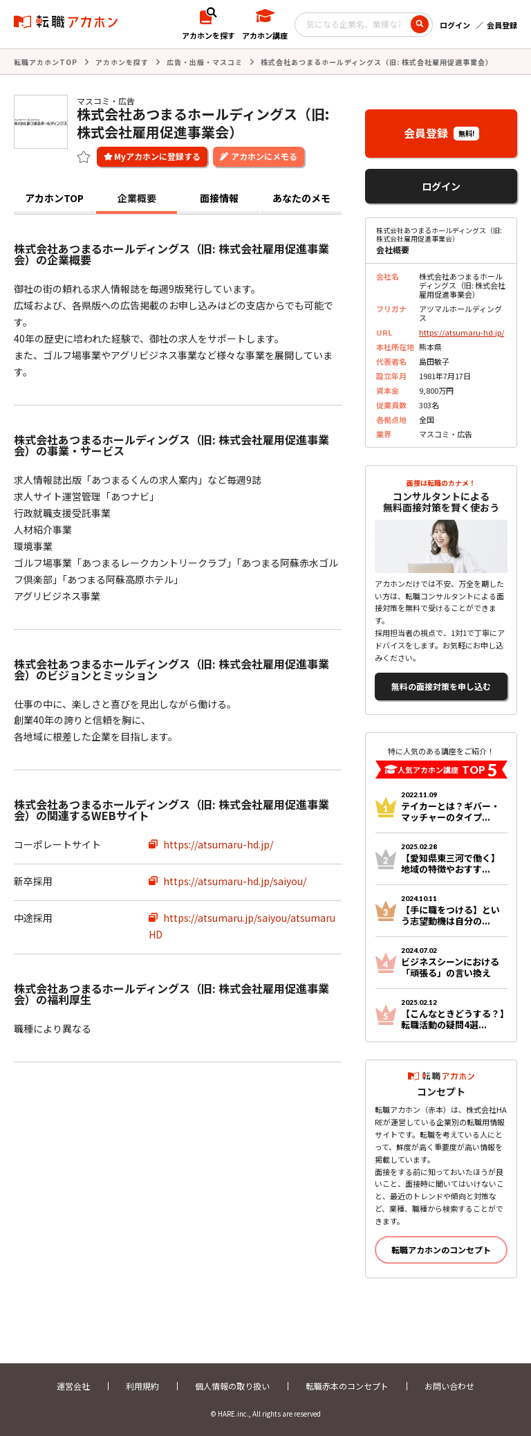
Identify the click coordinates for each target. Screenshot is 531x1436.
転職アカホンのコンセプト (441, 1249)
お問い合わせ (449, 1386)
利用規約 (142, 1386)
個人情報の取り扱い (232, 1386)
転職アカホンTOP (45, 62)
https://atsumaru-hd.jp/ (218, 844)
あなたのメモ (301, 198)
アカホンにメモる (264, 156)
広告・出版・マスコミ (205, 62)
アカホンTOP (54, 198)
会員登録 (502, 24)
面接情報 (219, 198)
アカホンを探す (122, 62)
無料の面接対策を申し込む (441, 686)
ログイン (455, 24)
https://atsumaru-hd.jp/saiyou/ (234, 881)
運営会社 (73, 1386)
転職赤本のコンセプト (347, 1386)
